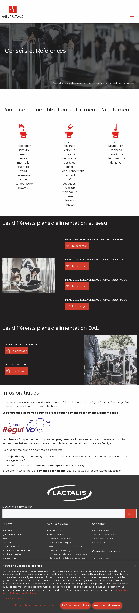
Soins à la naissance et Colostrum (66, 546)
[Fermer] (135, 565)
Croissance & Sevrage (60, 550)
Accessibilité (9, 558)
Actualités (7, 530)
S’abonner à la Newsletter (17, 506)
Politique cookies (11, 554)
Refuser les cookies (75, 605)
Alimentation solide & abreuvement (67, 558)
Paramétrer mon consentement (36, 605)
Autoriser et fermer (107, 605)
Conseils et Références (60, 538)
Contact (6, 542)
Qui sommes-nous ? (12, 534)
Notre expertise (95, 83)
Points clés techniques (59, 542)
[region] (69, 587)
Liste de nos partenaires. (15, 598)
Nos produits (54, 530)
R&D (5, 538)
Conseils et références (104, 534)
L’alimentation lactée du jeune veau (68, 554)
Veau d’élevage (73, 83)
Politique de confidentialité (16, 550)
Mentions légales (11, 546)
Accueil (57, 83)
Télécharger (79, 245)
